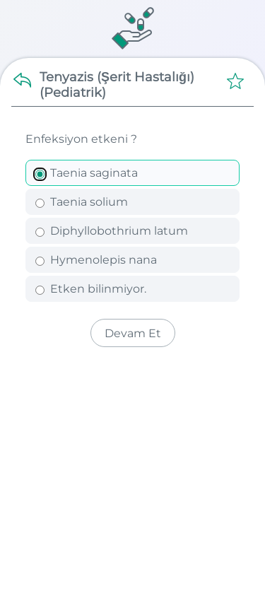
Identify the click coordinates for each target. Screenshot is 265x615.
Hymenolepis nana (96, 259)
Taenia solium (81, 202)
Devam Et (133, 333)
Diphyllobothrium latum (111, 231)
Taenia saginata (86, 173)
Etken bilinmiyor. (90, 288)
